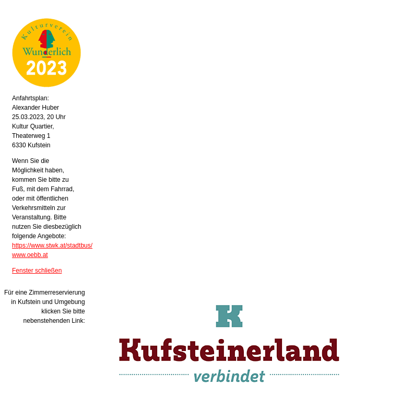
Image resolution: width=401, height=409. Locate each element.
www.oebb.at (30, 255)
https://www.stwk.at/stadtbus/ (52, 245)
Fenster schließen (37, 270)
